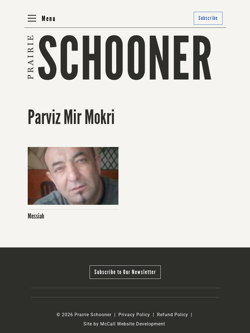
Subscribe (208, 18)
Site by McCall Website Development (124, 324)
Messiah (36, 216)
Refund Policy (172, 314)
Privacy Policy (134, 314)
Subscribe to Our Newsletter (125, 272)
